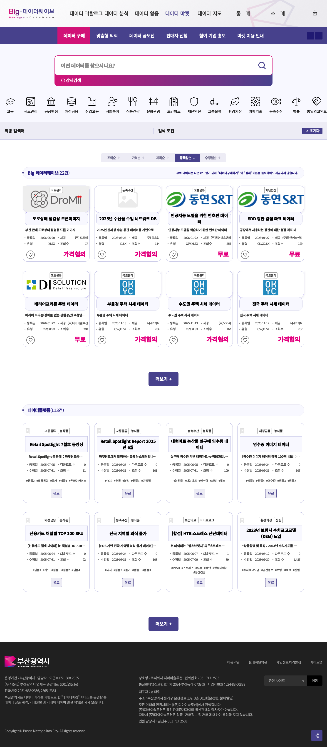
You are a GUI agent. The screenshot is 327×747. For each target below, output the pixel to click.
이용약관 (233, 662)
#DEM (287, 570)
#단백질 (146, 481)
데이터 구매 (73, 35)
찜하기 (30, 255)
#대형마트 (191, 481)
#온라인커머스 (77, 481)
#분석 (125, 481)
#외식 (108, 570)
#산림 (296, 570)
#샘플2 (30, 481)
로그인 (315, 13)
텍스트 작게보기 (318, 36)
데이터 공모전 (141, 35)
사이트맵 (316, 662)
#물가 (53, 481)
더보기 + (163, 379)
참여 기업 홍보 (212, 35)
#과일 (213, 481)
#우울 (198, 568)
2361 (52, 690)
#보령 (278, 570)
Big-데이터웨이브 (31, 13)
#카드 (46, 570)
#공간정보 (267, 570)
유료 (56, 493)
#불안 (207, 568)
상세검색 (71, 80)
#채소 (221, 481)
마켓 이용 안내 (250, 35)
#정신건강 (199, 572)
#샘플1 (63, 481)
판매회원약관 (258, 662)
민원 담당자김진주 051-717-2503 (163, 721)
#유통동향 (42, 481)
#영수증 (203, 481)
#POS (108, 481)
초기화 (312, 130)
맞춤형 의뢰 (106, 35)
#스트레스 (187, 568)
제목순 (160, 157)
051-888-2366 (29, 690)
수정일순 (210, 157)
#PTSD (175, 568)
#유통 (117, 481)
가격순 (136, 157)
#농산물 (178, 481)
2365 (44, 690)
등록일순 (185, 157)
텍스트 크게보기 (310, 36)
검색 (262, 65)
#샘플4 (260, 481)
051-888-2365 (69, 677)
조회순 (111, 157)
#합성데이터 (220, 568)
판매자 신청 (176, 35)
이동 (315, 680)
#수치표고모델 (250, 570)
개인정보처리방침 (288, 662)
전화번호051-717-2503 (202, 678)
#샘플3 (281, 481)
